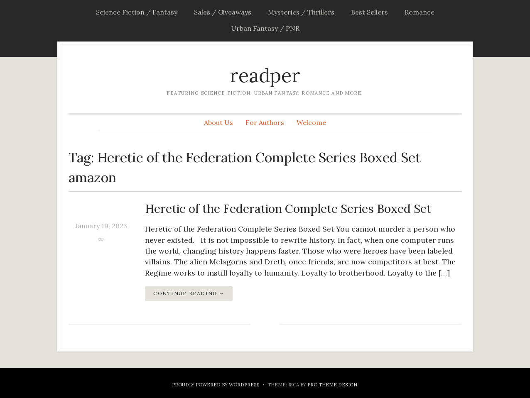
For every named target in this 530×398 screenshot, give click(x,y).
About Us (218, 122)
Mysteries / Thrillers (301, 12)
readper (265, 75)
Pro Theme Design (332, 384)
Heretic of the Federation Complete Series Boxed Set (288, 208)
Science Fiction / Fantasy (136, 12)
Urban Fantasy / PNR (265, 28)
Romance (419, 12)
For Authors (264, 122)
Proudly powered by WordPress (216, 384)
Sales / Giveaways (222, 12)
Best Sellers (369, 12)
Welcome (311, 122)
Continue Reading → (188, 293)
